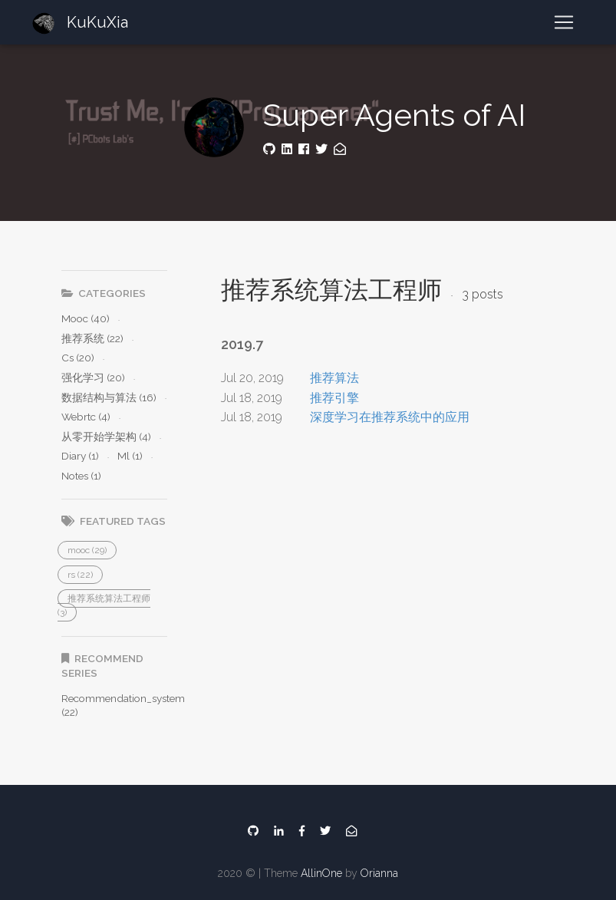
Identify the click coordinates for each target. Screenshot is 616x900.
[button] (87, 550)
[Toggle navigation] (564, 22)
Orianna (379, 873)
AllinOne (321, 873)
